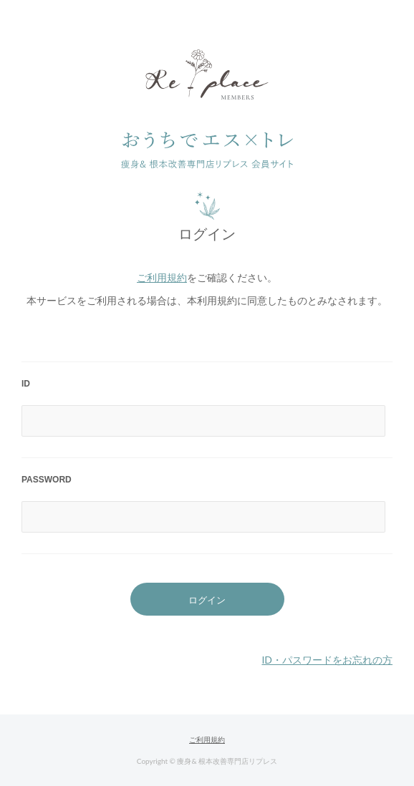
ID (25, 384)
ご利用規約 (162, 277)
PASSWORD (46, 480)
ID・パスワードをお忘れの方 (327, 660)
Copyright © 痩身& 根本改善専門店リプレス (207, 761)
